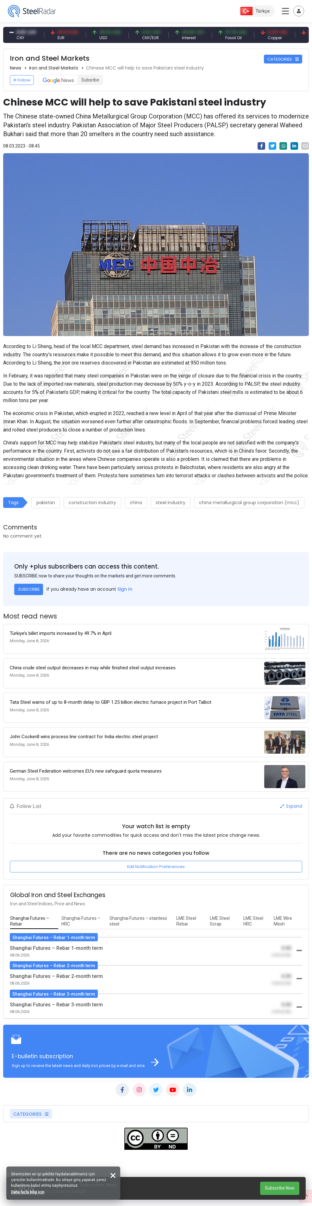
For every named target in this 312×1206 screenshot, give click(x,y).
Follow (21, 80)
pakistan (45, 502)
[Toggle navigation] (298, 11)
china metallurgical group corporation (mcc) (249, 502)
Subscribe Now (280, 1188)
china (136, 502)
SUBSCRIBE (29, 589)
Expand (291, 806)
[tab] (34, 921)
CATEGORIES (283, 59)
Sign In (124, 589)
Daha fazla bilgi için (27, 1192)
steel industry (170, 502)
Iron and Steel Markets (53, 68)
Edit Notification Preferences (156, 867)
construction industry (92, 502)
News (15, 68)
